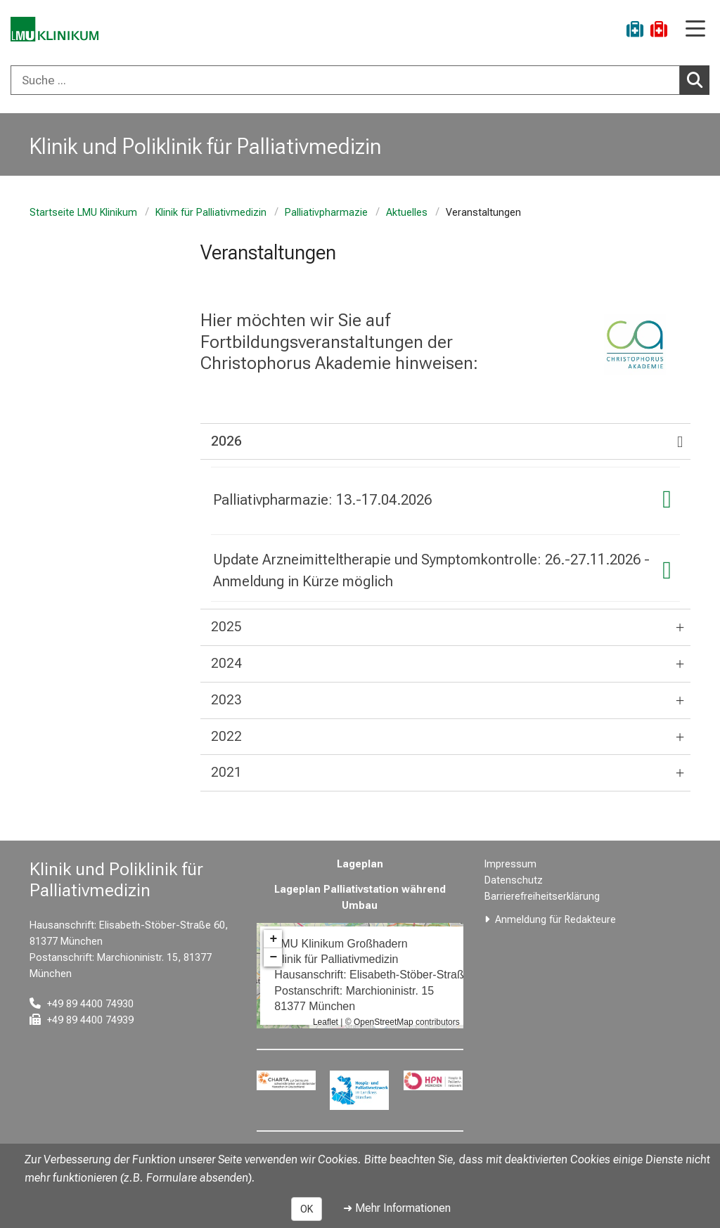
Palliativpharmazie (326, 213)
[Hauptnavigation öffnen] (695, 30)
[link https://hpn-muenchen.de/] (433, 1080)
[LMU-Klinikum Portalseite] (60, 31)
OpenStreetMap (383, 1022)
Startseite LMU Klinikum (83, 213)
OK (306, 1209)
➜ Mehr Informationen (397, 1208)
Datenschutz (513, 880)
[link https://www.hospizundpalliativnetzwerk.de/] (360, 1090)
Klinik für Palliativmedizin (210, 213)
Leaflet (325, 1022)
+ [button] (273, 939)
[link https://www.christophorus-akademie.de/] (634, 344)
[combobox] (360, 80)
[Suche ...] (345, 80)
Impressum (510, 864)
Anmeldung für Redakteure (555, 920)
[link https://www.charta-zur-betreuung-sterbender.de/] (286, 1080)
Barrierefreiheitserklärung (542, 897)
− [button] (273, 957)
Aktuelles (407, 213)
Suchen (698, 79)
